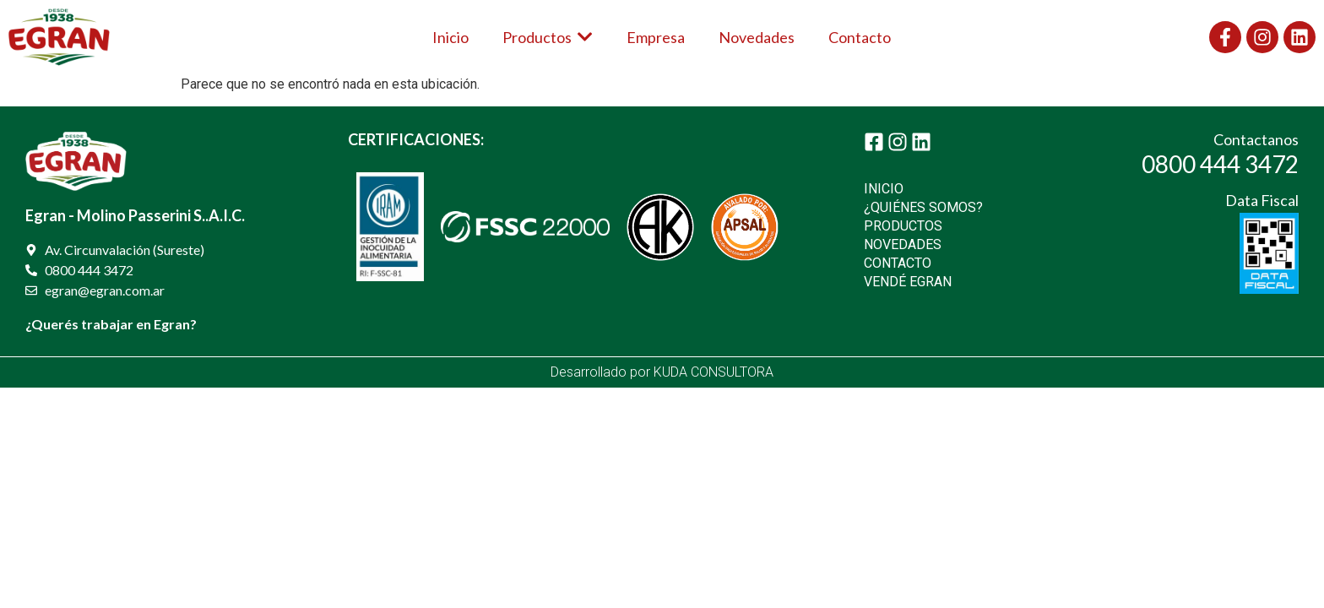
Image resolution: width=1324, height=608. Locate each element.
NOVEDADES (902, 244)
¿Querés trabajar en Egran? (111, 324)
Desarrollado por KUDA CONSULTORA (662, 372)
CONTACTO (897, 263)
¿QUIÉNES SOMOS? (923, 207)
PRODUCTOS (903, 226)
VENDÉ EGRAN (908, 282)
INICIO (883, 189)
